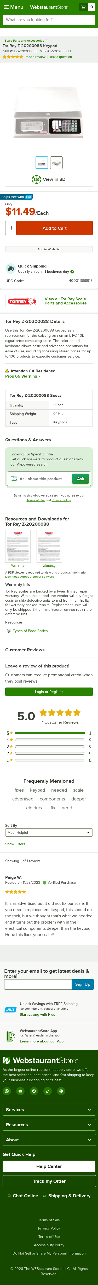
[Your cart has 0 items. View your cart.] (87, 7)
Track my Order (49, 1181)
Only (8, 204)
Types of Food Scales (44, 631)
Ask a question (61, 57)
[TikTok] (47, 1091)
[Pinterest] (61, 1091)
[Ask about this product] (49, 479)
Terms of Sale (49, 1220)
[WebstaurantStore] (49, 1060)
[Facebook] (34, 1091)
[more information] (72, 271)
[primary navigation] (14, 7)
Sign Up (82, 984)
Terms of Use (36, 500)
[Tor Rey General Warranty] (49, 548)
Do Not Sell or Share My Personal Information (49, 1253)
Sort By (11, 825)
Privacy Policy (61, 500)
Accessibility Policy (49, 1245)
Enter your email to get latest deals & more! (46, 973)
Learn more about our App (42, 1041)
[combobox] (49, 20)
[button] (42, 162)
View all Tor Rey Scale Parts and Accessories (66, 301)
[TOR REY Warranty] (17, 548)
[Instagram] (7, 1091)
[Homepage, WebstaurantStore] (49, 7)
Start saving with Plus (37, 1014)
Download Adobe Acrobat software (29, 576)
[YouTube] (20, 1091)
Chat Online (23, 1195)
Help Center (49, 1166)
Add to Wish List (49, 249)
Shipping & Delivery (66, 1195)
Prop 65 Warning (21, 376)
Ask (80, 478)
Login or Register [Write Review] (49, 692)
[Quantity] (11, 228)
